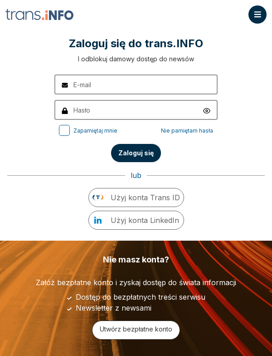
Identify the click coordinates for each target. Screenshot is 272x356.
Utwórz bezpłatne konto (136, 329)
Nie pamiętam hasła (187, 130)
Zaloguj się (136, 153)
